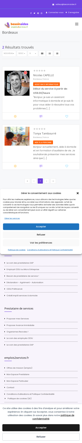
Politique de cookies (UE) (20, 398)
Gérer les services (12, 218)
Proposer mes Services (18, 318)
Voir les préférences (41, 242)
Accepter (41, 226)
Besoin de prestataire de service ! (23, 276)
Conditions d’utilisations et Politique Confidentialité (50, 250)
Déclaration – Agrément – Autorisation (25, 282)
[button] (77, 193)
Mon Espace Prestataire (18, 374)
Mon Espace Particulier (17, 381)
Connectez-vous (56, 12)
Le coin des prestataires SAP (20, 263)
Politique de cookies (17, 250)
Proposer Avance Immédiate (20, 325)
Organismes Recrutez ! (17, 331)
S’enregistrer (73, 12)
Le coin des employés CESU (20, 338)
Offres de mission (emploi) (19, 368)
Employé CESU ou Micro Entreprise (23, 269)
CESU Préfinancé (14, 289)
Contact (10, 387)
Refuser (41, 234)
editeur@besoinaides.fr (64, 4)
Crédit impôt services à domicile (22, 295)
